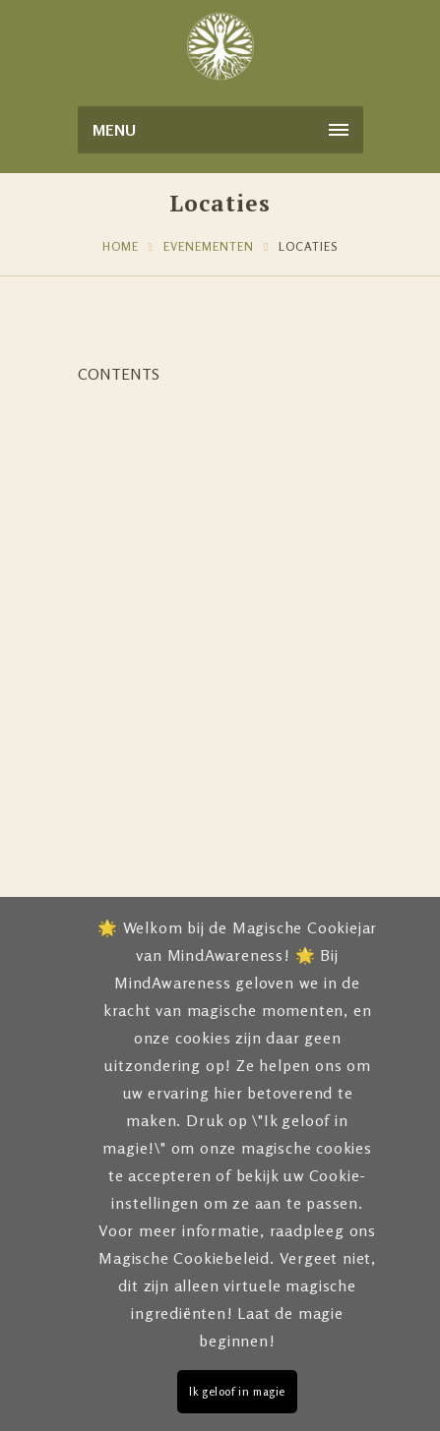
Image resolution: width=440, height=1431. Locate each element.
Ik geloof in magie (237, 1391)
